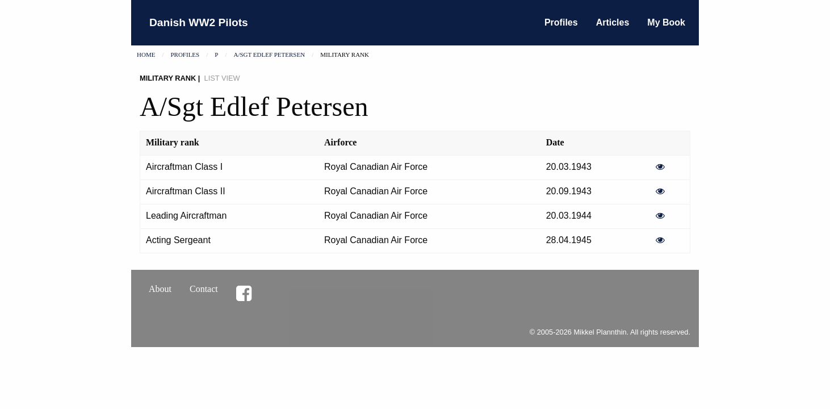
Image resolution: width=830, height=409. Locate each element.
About (160, 289)
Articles (613, 22)
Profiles (561, 22)
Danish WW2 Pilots (198, 22)
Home (146, 54)
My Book (666, 22)
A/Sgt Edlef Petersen (269, 54)
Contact (204, 289)
